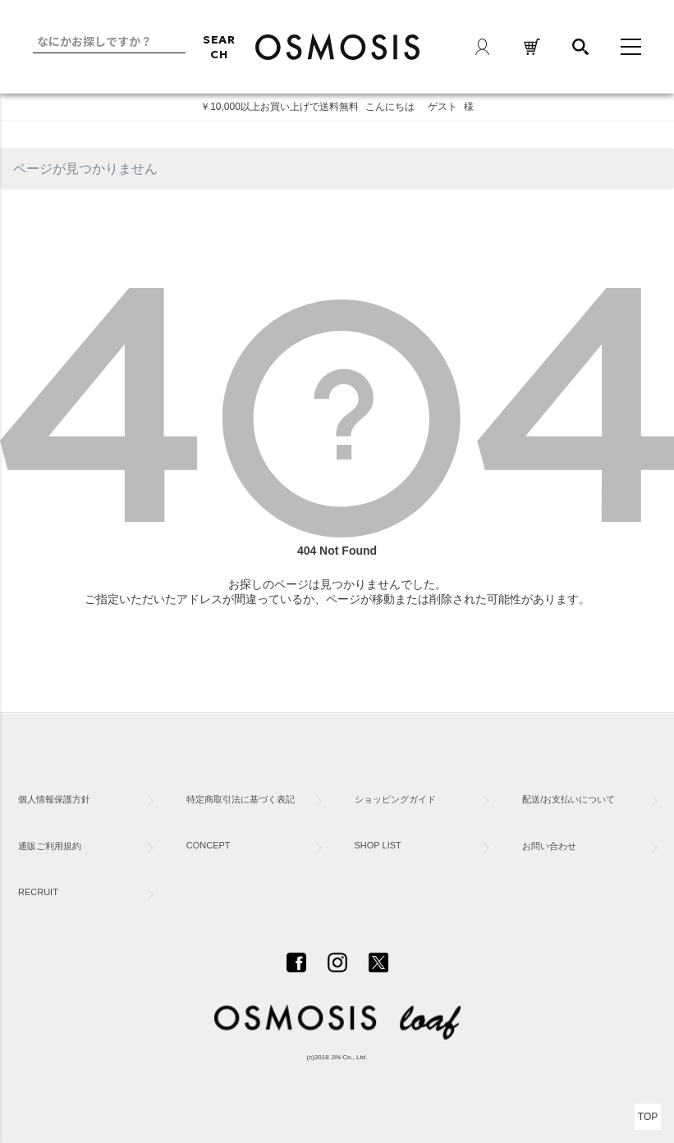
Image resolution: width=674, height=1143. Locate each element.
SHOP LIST (378, 845)
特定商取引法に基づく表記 (240, 799)
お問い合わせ (549, 846)
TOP (648, 1116)
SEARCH (219, 47)
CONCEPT (208, 845)
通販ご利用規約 (49, 846)
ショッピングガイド (395, 799)
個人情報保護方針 (54, 799)
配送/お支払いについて (568, 799)
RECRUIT (38, 892)
